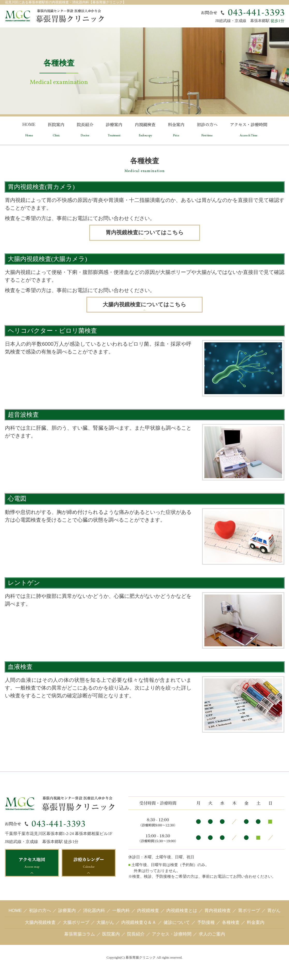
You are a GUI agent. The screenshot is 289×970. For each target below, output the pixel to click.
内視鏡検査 (148, 910)
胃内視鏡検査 (217, 910)
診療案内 (67, 910)
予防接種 (206, 922)
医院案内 (111, 934)
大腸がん (105, 922)
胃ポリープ (249, 910)
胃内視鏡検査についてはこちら (145, 232)
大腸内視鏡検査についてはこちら (144, 304)
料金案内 (255, 922)
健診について (177, 922)
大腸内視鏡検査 (40, 922)
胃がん (273, 910)
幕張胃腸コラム (79, 934)
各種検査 (231, 922)
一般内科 (121, 910)
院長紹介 (136, 934)
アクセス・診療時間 (171, 934)
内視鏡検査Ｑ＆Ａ (138, 922)
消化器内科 (94, 910)
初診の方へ (40, 910)
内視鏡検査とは (181, 910)
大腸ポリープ (76, 922)
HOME (15, 910)
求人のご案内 (212, 934)
